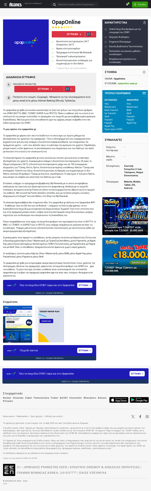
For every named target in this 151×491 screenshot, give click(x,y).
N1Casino (8, 401)
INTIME (34, 458)
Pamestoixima (41, 398)
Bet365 (64, 398)
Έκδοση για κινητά (54, 416)
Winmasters (90, 398)
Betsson (102, 398)
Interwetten (75, 398)
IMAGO (25, 458)
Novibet (7, 398)
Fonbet (54, 398)
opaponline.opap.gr (127, 83)
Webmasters (22, 416)
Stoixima (28, 3)
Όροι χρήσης (37, 416)
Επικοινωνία (8, 416)
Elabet (28, 398)
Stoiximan (18, 398)
